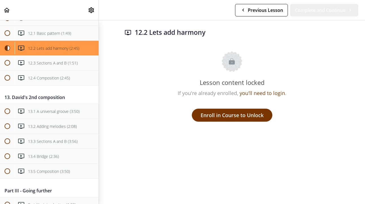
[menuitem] (91, 10)
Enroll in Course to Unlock (232, 115)
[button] (7, 10)
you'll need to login (262, 93)
